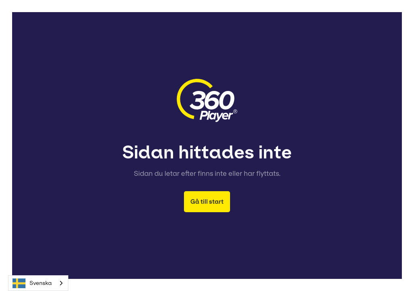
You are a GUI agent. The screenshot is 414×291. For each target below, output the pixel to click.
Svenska (32, 283)
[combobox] (38, 283)
